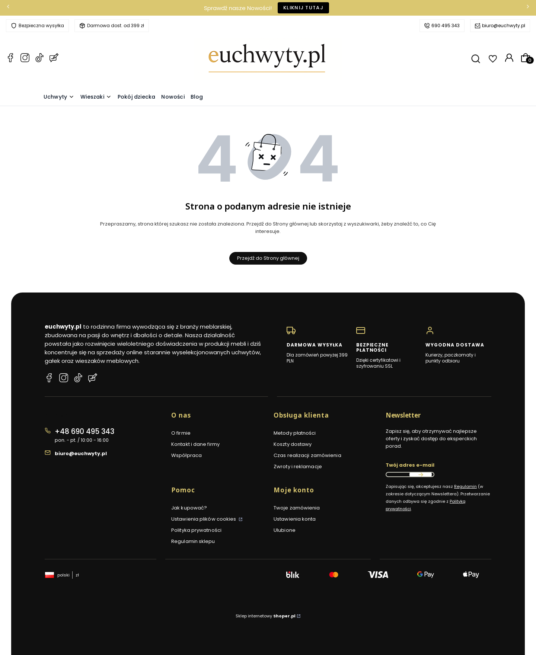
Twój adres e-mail (410, 465)
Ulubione (285, 530)
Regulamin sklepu (193, 541)
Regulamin (465, 486)
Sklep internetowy (266, 616)
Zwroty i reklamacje (298, 466)
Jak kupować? (189, 507)
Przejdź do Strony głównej (268, 258)
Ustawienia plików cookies (204, 519)
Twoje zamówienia (297, 507)
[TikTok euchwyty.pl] (39, 58)
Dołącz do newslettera (420, 474)
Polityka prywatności (196, 530)
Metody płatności (295, 433)
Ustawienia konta (295, 519)
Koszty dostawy (293, 444)
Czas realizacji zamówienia (307, 455)
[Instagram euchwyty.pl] (24, 58)
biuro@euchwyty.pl (503, 25)
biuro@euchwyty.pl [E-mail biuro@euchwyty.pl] (81, 453)
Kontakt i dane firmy (195, 444)
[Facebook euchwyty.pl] (10, 58)
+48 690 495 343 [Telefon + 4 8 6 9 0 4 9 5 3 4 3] (84, 431)
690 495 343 (445, 25)
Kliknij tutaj (303, 7)
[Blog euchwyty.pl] (54, 58)
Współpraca (186, 455)
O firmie (181, 433)
